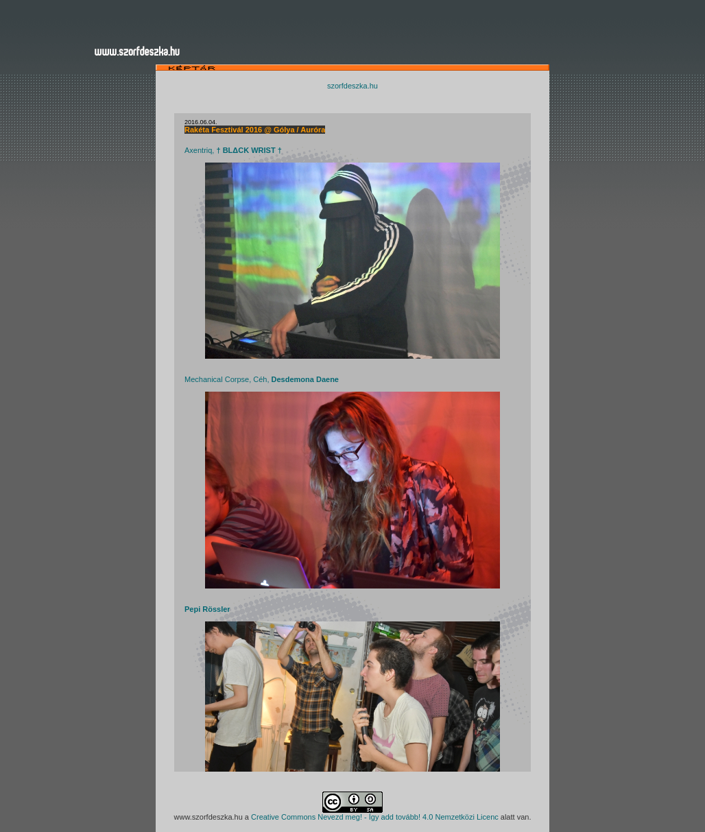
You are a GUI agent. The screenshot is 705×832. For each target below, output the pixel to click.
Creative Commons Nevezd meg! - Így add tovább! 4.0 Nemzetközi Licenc (375, 817)
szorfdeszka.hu (352, 86)
